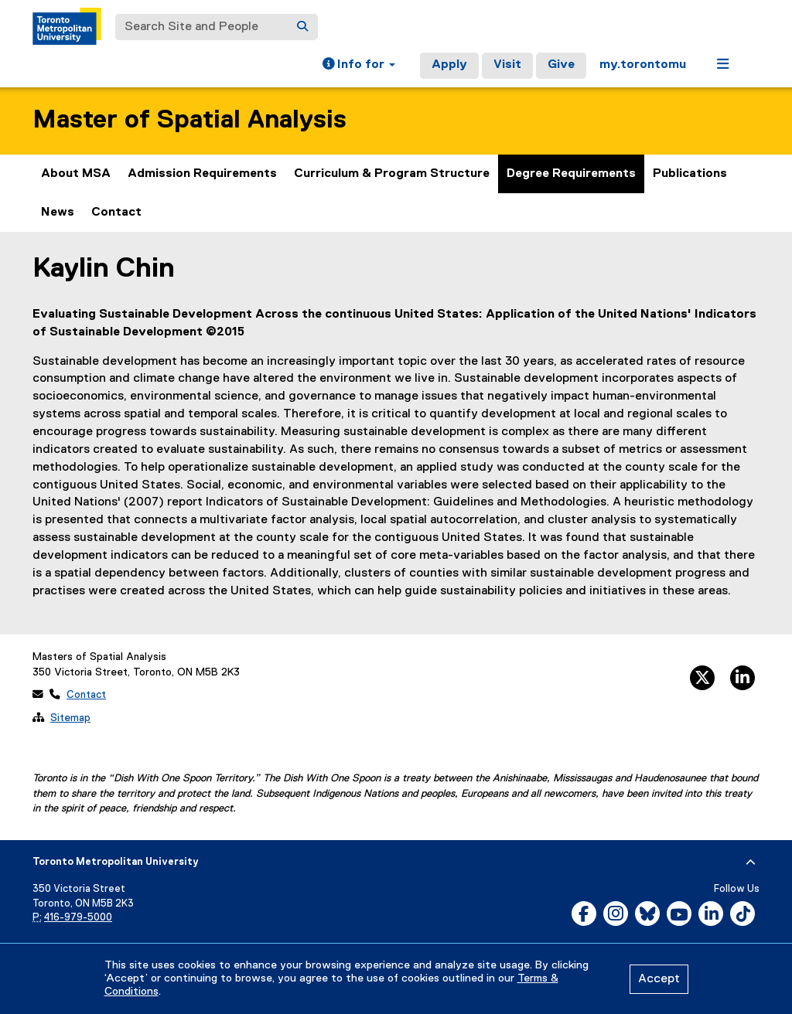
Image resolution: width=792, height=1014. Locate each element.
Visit (507, 65)
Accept (659, 979)
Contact (116, 212)
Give (561, 65)
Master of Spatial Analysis (189, 120)
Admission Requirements (202, 174)
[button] (359, 66)
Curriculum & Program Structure (392, 174)
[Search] (302, 27)
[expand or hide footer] (751, 862)
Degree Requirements (571, 174)
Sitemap (70, 718)
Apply (449, 65)
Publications (690, 174)
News (57, 212)
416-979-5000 (78, 918)
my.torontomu (642, 65)
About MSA (76, 174)
